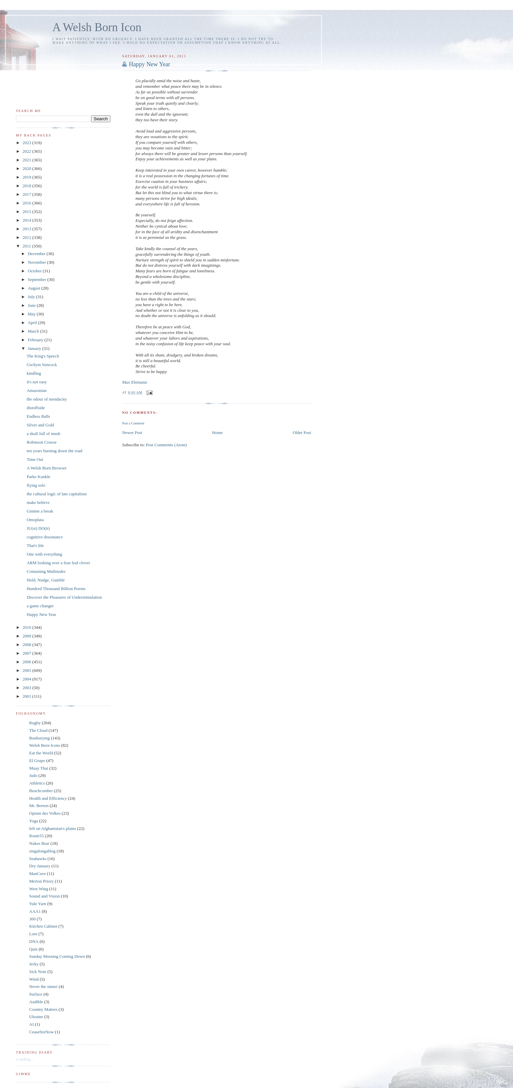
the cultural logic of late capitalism (57, 493)
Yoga (33, 820)
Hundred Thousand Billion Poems (56, 588)
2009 (27, 635)
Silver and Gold (40, 424)
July (32, 296)
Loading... (24, 1059)
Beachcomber (41, 790)
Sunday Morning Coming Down (57, 956)
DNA (33, 941)
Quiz (33, 949)
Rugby (35, 722)
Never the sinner (43, 986)
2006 (27, 661)
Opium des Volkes (45, 813)
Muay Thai (38, 768)
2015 (27, 211)
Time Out (35, 459)
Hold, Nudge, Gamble (46, 579)
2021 (27, 159)
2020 (27, 168)
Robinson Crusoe (41, 442)
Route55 (36, 835)
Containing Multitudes (46, 571)
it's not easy (37, 381)
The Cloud (38, 730)
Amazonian (36, 390)
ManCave (37, 873)
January (35, 348)
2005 (27, 670)
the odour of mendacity (47, 399)
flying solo (36, 485)
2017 (27, 194)
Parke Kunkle (38, 476)
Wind (33, 979)
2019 (27, 177)
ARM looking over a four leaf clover (58, 562)
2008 (27, 644)
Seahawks (37, 858)
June (32, 305)
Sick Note (37, 971)
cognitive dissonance (45, 536)
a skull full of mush (43, 433)
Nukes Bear (39, 843)
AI (31, 1024)
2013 (27, 228)
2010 (27, 627)
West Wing (38, 888)
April (33, 322)
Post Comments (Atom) (166, 444)
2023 (27, 142)
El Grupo (37, 760)
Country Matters (43, 1009)
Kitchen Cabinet (43, 926)
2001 (27, 696)
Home (217, 432)
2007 (27, 653)
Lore (33, 933)
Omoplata (35, 519)
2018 (27, 185)
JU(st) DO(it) (38, 528)
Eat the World (41, 752)
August (34, 288)
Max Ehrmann (134, 382)
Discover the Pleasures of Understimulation (64, 597)
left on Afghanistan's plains (52, 828)
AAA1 (35, 911)
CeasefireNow (41, 1031)
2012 (27, 237)
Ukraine (36, 1016)
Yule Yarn (37, 903)
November (37, 262)
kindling (34, 373)
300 (32, 918)
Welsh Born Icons (44, 745)
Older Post (302, 432)
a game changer (40, 605)
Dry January (39, 865)
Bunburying (39, 737)
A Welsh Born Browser (46, 467)
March (34, 331)
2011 (27, 246)
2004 (27, 679)
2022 (27, 151)
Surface (35, 994)
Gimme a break (40, 511)
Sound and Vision (44, 896)
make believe (38, 502)
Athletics (37, 783)
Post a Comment (133, 423)
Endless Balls (38, 416)
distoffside (36, 407)
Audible (36, 1001)
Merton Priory (41, 881)
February (36, 339)
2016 (27, 202)
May (32, 313)
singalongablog (42, 850)
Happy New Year (149, 64)
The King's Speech (43, 356)
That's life (35, 545)
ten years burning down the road (54, 450)
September (37, 279)
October (35, 270)
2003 (27, 687)
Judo (33, 775)
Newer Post (132, 432)
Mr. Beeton (39, 805)
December (37, 253)
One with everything (44, 554)
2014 (27, 220)
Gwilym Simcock (42, 364)
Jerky (33, 963)
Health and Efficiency (48, 798)
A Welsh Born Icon (96, 27)
